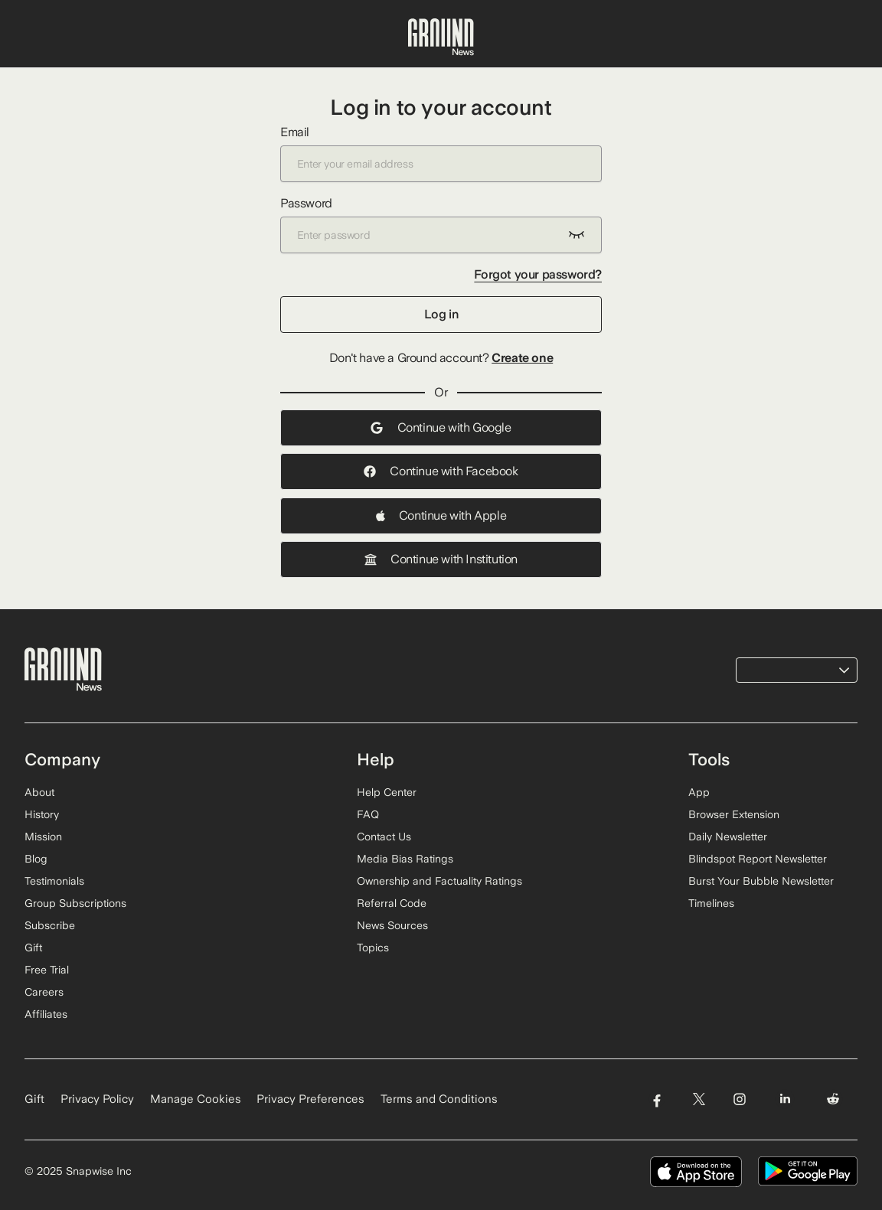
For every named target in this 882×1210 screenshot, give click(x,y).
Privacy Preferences (310, 1099)
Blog (35, 859)
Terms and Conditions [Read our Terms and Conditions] (439, 1099)
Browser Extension (733, 814)
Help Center (386, 792)
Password (441, 224)
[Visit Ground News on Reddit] (833, 1099)
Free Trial (46, 970)
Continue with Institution (441, 559)
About (39, 792)
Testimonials (54, 881)
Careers (44, 992)
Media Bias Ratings (405, 859)
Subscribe (49, 925)
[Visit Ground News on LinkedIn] (785, 1099)
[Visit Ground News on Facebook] (656, 1099)
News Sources (392, 925)
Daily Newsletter (727, 836)
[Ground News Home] (441, 37)
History (41, 814)
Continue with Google (441, 427)
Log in (441, 314)
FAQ (368, 814)
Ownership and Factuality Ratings (439, 881)
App (699, 792)
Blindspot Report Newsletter (757, 859)
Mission (43, 836)
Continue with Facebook (441, 471)
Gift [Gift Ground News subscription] (34, 1099)
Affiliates (45, 1014)
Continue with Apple (441, 515)
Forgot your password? (538, 274)
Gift (33, 947)
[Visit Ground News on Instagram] (739, 1099)
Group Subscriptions (75, 903)
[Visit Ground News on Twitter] (698, 1099)
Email (441, 153)
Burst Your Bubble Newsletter (761, 881)
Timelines (711, 903)
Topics (373, 947)
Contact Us (384, 836)
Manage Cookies (195, 1099)
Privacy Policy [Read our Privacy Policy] (97, 1099)
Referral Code (391, 903)
